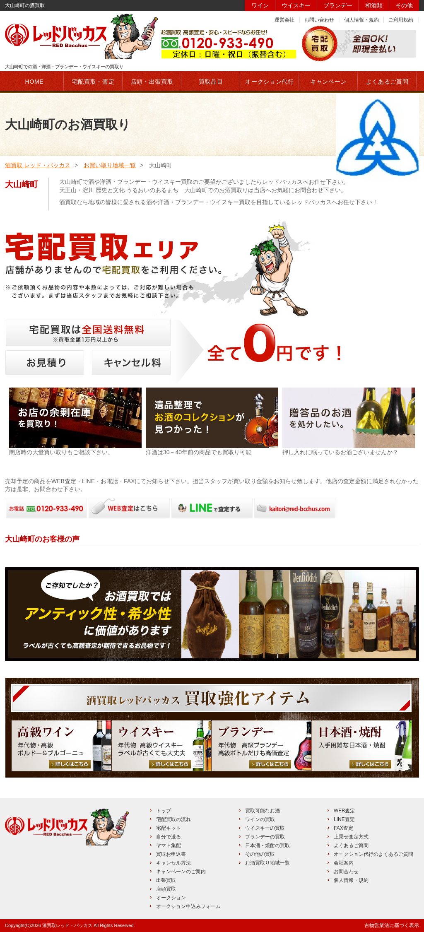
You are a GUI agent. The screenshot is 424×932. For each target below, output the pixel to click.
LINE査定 (344, 819)
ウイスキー (296, 5)
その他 (404, 5)
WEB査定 (344, 811)
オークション (171, 898)
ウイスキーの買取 (265, 828)
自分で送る (168, 837)
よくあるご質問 (351, 845)
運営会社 (284, 20)
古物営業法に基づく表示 (391, 925)
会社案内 (344, 863)
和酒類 (374, 5)
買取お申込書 (171, 854)
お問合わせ (346, 871)
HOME (34, 81)
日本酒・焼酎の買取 (267, 845)
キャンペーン (328, 81)
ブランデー (337, 5)
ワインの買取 (260, 819)
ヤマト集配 (168, 845)
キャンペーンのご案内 (181, 871)
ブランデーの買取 (265, 837)
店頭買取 (166, 889)
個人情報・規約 (361, 20)
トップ (163, 811)
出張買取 (166, 880)
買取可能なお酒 (262, 811)
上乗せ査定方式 (351, 837)
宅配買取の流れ (173, 819)
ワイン (260, 5)
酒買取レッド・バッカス (67, 925)
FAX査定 (343, 828)
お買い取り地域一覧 (110, 165)
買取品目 (211, 81)
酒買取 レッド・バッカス (37, 165)
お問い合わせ (319, 20)
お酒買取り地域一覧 (267, 863)
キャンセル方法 (173, 863)
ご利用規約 (400, 20)
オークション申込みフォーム (188, 906)
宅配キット (168, 828)
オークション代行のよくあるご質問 (373, 854)
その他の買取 (260, 854)
